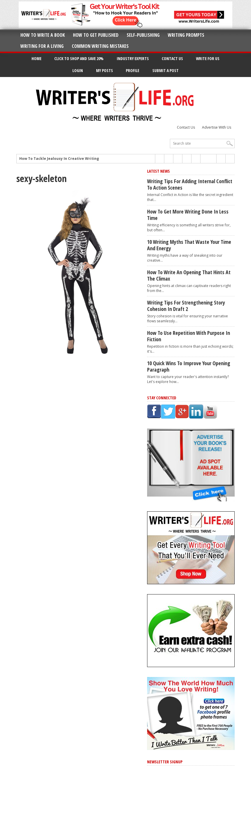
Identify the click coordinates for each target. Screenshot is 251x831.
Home (36, 58)
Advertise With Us (216, 127)
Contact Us (172, 58)
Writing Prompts (186, 35)
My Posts (104, 70)
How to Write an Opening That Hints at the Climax (189, 275)
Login (77, 70)
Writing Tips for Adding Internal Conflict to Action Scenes (189, 184)
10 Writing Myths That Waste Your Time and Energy (189, 245)
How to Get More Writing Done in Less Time (188, 214)
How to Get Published (95, 35)
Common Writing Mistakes (100, 46)
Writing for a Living (42, 46)
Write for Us (207, 58)
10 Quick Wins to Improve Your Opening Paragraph (188, 366)
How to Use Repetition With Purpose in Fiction (188, 336)
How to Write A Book (42, 35)
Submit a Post (165, 70)
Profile (132, 70)
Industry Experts (133, 58)
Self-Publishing (143, 35)
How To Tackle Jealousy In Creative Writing (59, 158)
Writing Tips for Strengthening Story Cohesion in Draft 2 (186, 305)
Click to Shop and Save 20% (79, 58)
